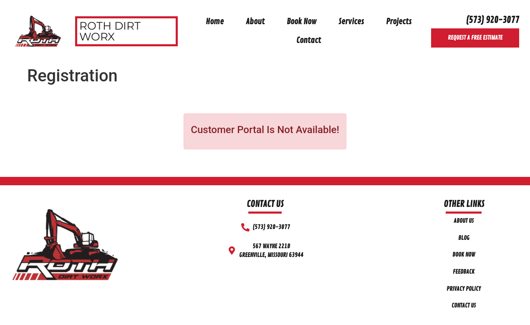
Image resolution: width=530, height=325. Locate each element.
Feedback (463, 271)
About (255, 22)
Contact (308, 40)
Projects (398, 22)
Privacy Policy (464, 288)
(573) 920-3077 (492, 20)
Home (215, 22)
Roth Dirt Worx (110, 31)
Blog (463, 238)
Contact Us (464, 305)
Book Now (301, 22)
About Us (464, 220)
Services (351, 22)
